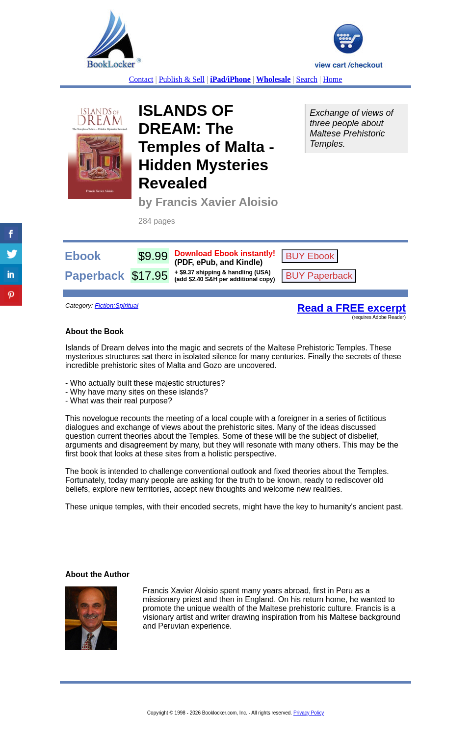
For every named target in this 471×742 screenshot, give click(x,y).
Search (307, 79)
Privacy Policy (308, 713)
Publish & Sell (182, 79)
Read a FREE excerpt (351, 308)
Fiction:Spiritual (116, 305)
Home (332, 79)
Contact (141, 79)
